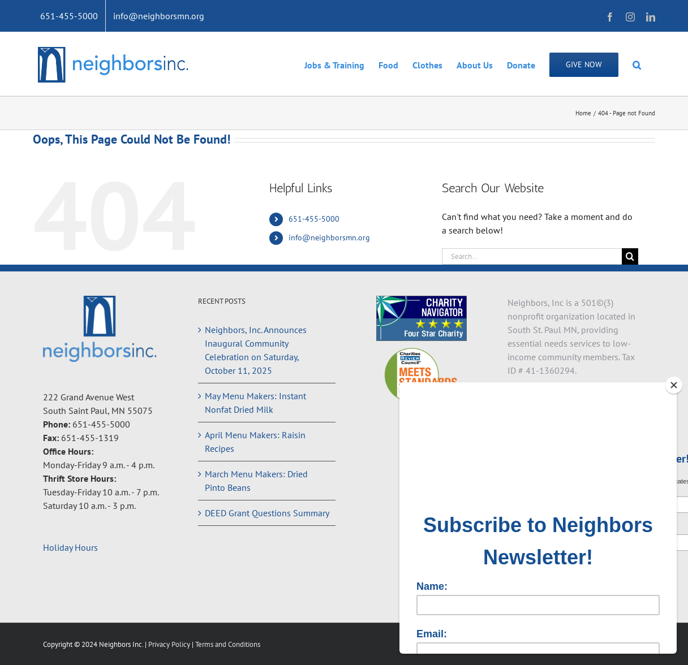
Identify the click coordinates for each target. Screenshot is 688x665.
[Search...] (532, 256)
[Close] (673, 385)
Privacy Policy (170, 644)
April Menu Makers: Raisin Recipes (255, 441)
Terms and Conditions (227, 644)
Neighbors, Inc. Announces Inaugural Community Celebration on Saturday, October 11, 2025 (256, 350)
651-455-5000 (314, 219)
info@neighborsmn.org (329, 237)
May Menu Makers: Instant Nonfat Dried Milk (255, 402)
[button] (637, 64)
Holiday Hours (70, 547)
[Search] (630, 256)
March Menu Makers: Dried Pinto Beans (256, 480)
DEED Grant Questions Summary (267, 513)
